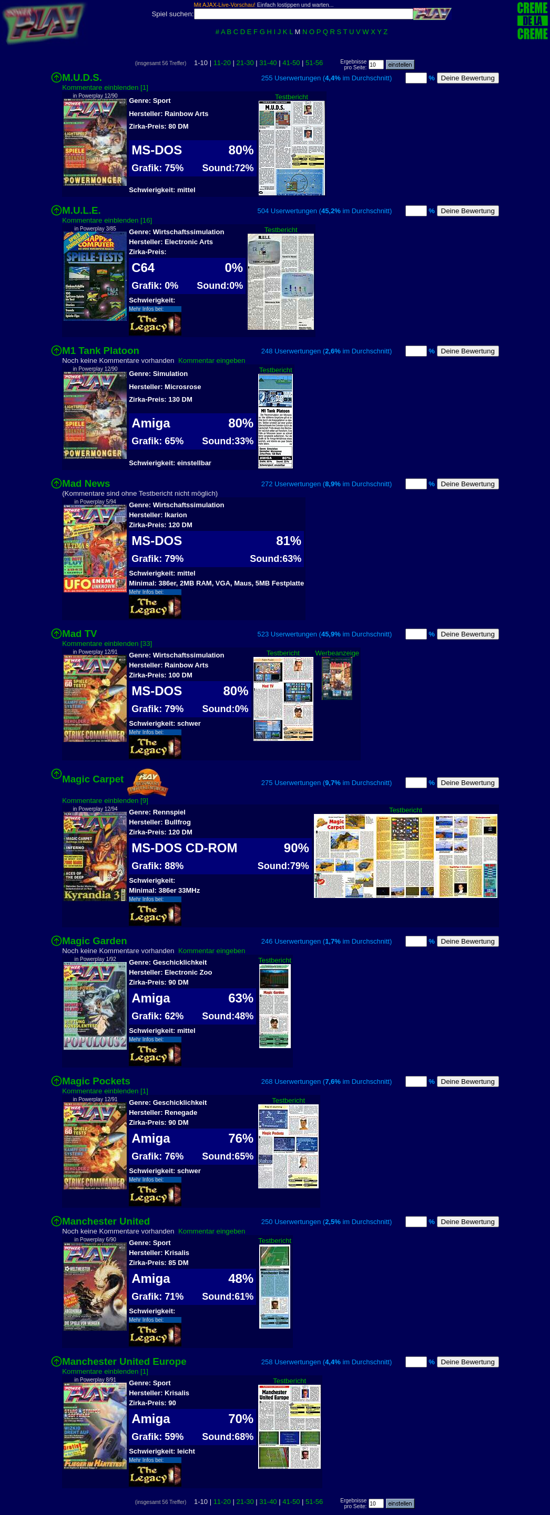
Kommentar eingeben (211, 360)
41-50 (291, 63)
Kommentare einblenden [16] (107, 220)
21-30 (244, 63)
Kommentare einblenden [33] (107, 643)
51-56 (314, 63)
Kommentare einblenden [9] (105, 800)
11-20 (222, 63)
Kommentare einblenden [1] (105, 87)
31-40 (268, 63)
